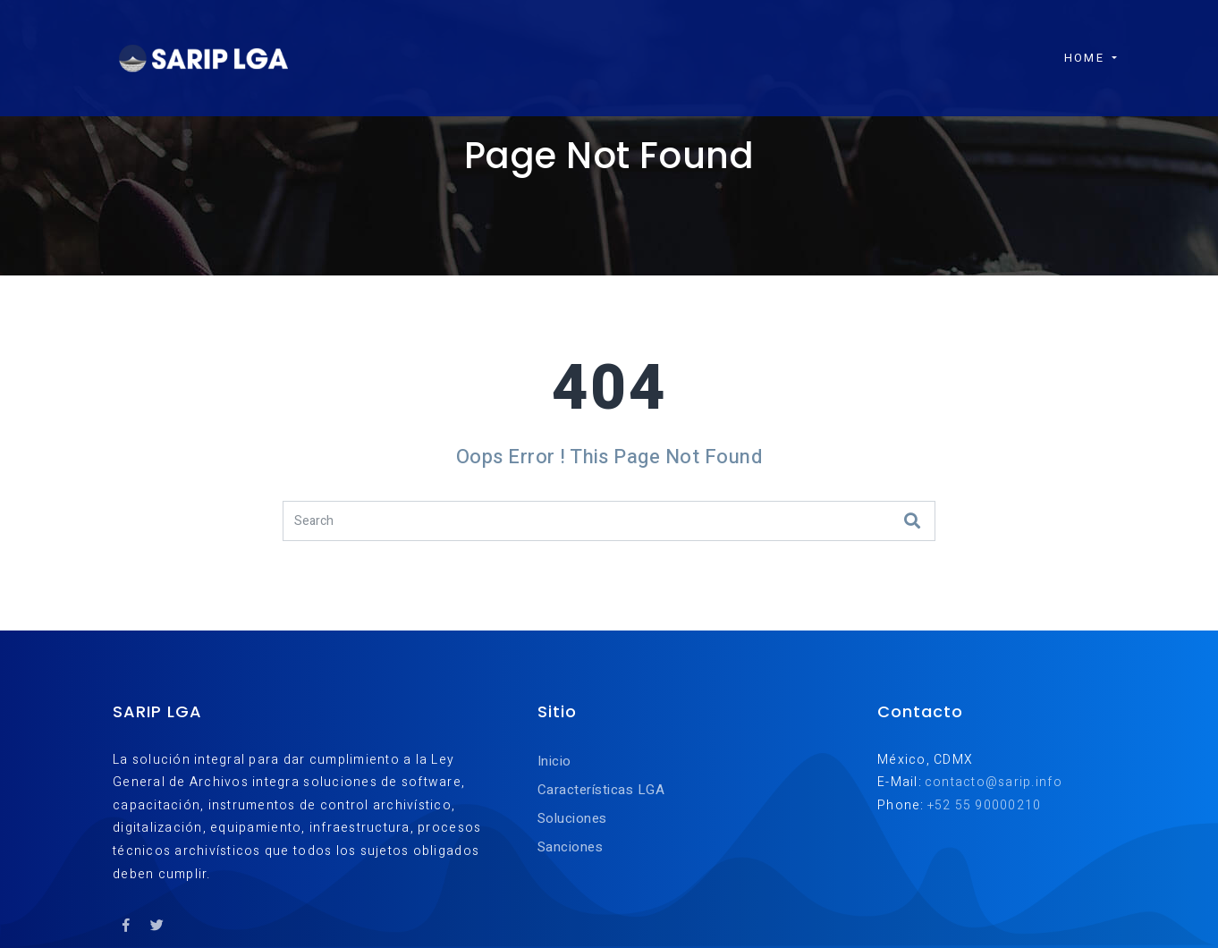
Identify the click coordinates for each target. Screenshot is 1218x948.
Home (1075, 46)
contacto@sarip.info (993, 782)
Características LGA (600, 790)
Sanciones (570, 847)
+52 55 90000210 (984, 805)
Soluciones (572, 818)
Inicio (554, 761)
